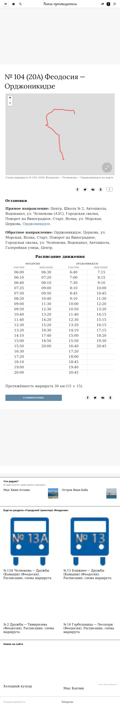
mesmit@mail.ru (71, 688)
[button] (10, 98)
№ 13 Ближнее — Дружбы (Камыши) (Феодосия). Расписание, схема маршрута (87, 556)
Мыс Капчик (73, 670)
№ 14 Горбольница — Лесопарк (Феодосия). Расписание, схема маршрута (88, 610)
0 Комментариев (33, 398)
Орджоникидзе (36, 224)
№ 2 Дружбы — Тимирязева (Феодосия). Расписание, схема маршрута (28, 610)
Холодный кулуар (17, 668)
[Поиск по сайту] (20, 3)
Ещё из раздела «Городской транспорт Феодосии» (35, 510)
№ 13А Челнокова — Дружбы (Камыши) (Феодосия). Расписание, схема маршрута (27, 556)
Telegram (67, 684)
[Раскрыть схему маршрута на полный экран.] (107, 167)
